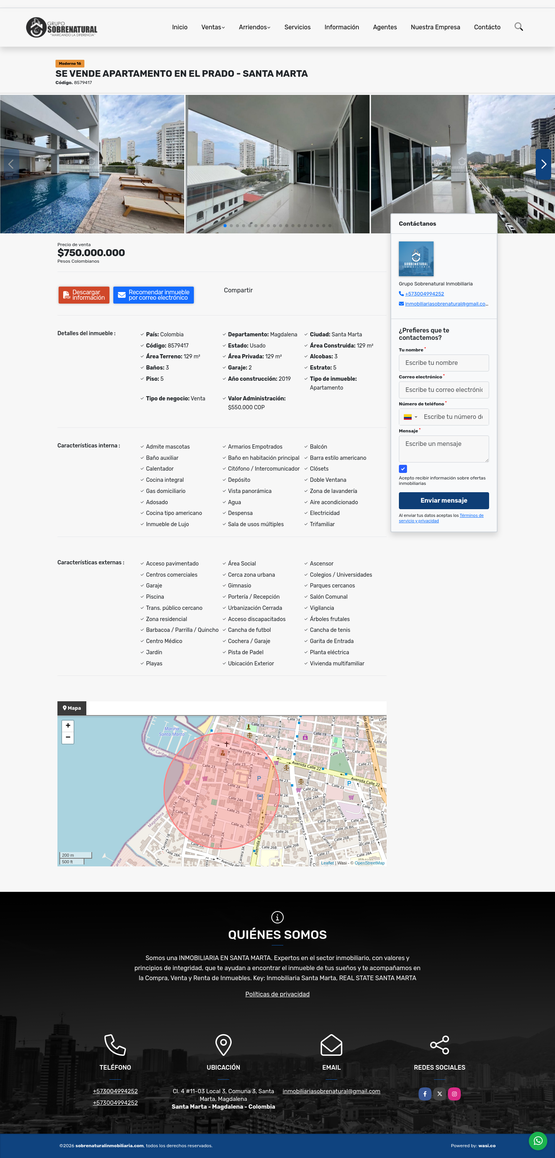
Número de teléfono (423, 404)
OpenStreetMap (370, 863)
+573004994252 (424, 294)
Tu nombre (412, 350)
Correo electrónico (422, 377)
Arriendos (253, 27)
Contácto (487, 27)
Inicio (180, 27)
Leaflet (327, 863)
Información (342, 27)
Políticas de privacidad (278, 994)
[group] (92, 164)
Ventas (211, 27)
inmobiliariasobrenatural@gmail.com (447, 304)
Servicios (297, 27)
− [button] (68, 738)
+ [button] (68, 726)
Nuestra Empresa (435, 27)
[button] (225, 225)
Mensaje (409, 431)
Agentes (385, 27)
